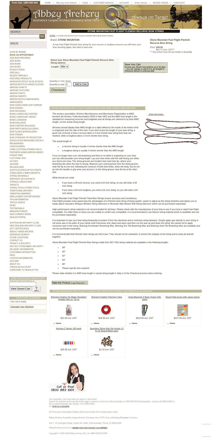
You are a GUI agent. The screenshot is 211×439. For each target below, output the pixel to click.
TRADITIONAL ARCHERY (21, 191)
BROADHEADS (17, 143)
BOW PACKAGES (18, 111)
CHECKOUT (179, 3)
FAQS (12, 255)
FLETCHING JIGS (18, 158)
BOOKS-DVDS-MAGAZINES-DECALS (27, 140)
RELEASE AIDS (17, 167)
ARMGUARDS (16, 102)
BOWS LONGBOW (18, 120)
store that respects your (89, 428)
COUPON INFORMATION (21, 258)
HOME (48, 3)
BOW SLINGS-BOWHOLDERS (23, 132)
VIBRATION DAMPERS (20, 194)
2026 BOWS (15, 61)
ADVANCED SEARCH (19, 234)
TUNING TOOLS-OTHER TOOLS (24, 188)
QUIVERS (14, 164)
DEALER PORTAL (18, 217)
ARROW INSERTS (18, 96)
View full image (156, 114)
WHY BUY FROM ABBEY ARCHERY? (26, 246)
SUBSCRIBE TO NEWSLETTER (24, 270)
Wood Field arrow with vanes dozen (182, 297)
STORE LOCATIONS (19, 237)
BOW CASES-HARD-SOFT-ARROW (26, 105)
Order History (141, 3)
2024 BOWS (15, 67)
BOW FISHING (16, 108)
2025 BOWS (15, 64)
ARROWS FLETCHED (20, 90)
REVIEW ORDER (160, 3)
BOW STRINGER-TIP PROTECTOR (26, 137)
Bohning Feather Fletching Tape (106, 297)
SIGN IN (14, 43)
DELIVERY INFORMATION (22, 249)
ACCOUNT (124, 3)
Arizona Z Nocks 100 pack (68, 328)
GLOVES (14, 161)
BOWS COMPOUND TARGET (23, 117)
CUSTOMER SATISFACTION (23, 252)
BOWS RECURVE (18, 123)
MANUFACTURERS (19, 211)
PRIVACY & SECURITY (20, 243)
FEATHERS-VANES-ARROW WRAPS (26, 152)
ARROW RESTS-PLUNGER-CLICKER (27, 84)
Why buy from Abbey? (66, 3)
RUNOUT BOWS (17, 70)
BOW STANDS (16, 135)
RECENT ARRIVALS (19, 76)
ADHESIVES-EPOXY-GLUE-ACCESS (26, 81)
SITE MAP (14, 261)
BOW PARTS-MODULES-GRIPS (24, 129)
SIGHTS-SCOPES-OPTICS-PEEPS (25, 170)
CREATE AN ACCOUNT (20, 267)
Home (52, 36)
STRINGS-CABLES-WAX (21, 182)
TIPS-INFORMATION (19, 199)
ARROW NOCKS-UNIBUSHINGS (24, 99)
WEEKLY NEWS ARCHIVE (21, 232)
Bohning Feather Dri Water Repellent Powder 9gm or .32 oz (69, 298)
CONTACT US (16, 240)
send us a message (60, 406)
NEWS (13, 205)
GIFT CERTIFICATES (19, 229)
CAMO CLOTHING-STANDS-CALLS (26, 149)
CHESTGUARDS (17, 146)
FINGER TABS (16, 155)
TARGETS (14, 185)
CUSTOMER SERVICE (103, 3)
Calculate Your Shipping (22, 306)
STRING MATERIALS (19, 176)
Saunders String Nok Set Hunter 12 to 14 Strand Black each (106, 329)
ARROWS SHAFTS (18, 87)
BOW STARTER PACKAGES (22, 126)
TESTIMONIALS (17, 208)
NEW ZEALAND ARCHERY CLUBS (25, 226)
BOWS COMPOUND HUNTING (24, 114)
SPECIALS (14, 73)
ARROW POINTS (17, 93)
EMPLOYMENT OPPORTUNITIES (25, 197)
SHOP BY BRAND (18, 52)
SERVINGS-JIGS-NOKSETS (22, 179)
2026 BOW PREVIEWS (20, 58)
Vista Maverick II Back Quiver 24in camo (144, 298)
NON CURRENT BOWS (20, 214)
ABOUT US (15, 264)
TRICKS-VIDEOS (17, 202)
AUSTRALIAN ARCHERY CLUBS (24, 223)
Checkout (58, 90)
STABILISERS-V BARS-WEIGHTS (25, 173)
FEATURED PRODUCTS (21, 78)
